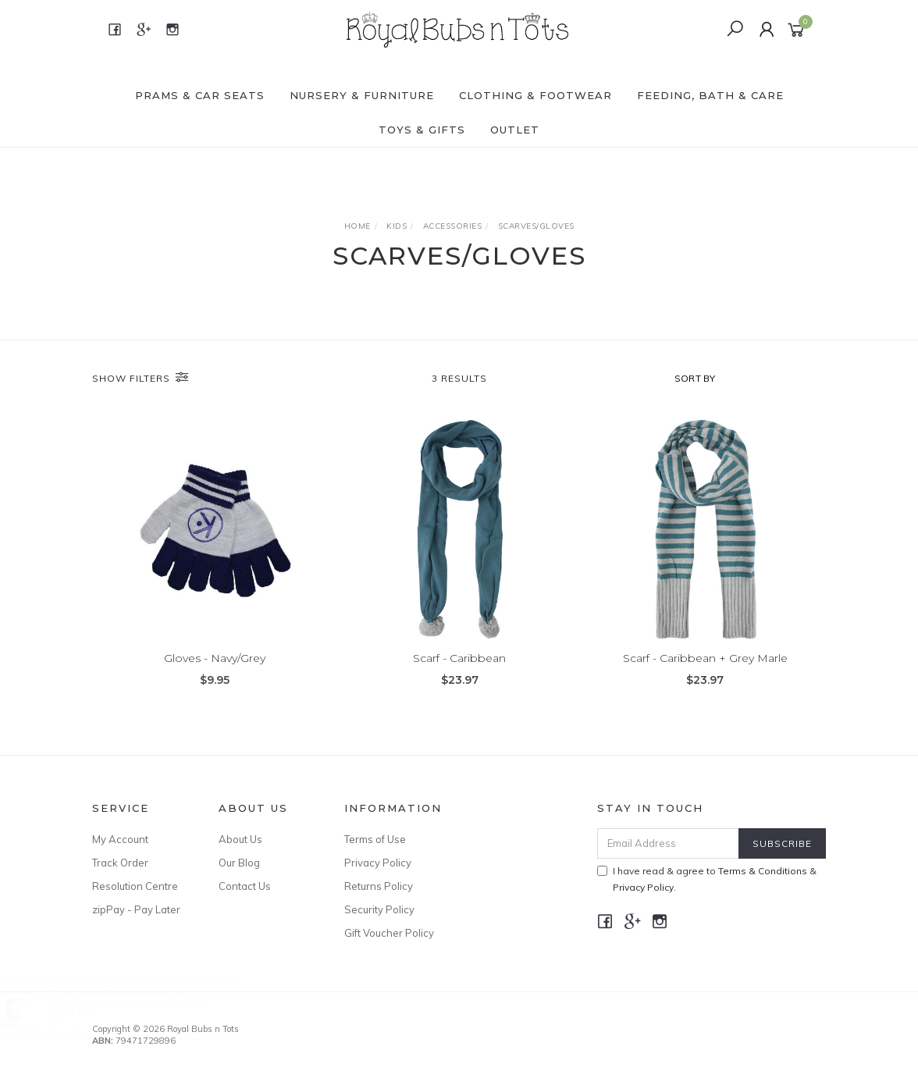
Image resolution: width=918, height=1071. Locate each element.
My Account (120, 839)
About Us (240, 839)
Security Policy (379, 909)
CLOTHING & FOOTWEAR (535, 95)
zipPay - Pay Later (136, 909)
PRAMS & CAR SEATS (200, 95)
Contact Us (245, 886)
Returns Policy (378, 886)
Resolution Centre (135, 886)
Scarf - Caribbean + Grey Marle (705, 658)
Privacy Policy (377, 862)
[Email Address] (668, 843)
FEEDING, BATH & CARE (710, 95)
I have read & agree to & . (707, 879)
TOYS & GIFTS (422, 129)
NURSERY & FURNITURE (362, 95)
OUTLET (514, 129)
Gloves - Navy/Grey (214, 658)
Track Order (120, 862)
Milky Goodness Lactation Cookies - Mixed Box (144, 1005)
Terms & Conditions (762, 871)
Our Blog (239, 862)
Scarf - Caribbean (459, 658)
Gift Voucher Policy (389, 933)
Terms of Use (375, 839)
